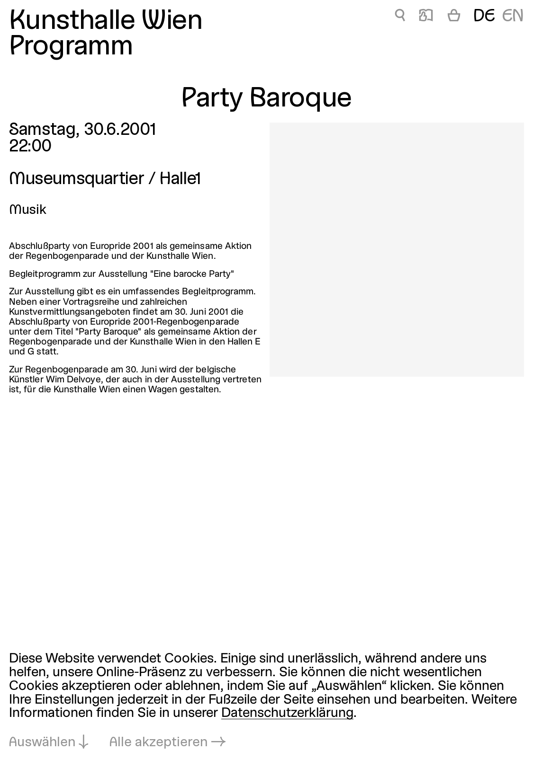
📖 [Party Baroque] (426, 17)
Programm (71, 47)
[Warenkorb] (454, 17)
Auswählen (42, 743)
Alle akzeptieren (158, 743)
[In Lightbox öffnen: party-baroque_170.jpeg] (397, 250)
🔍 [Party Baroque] (400, 17)
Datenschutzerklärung (287, 713)
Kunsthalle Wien (105, 21)
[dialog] (266, 701)
